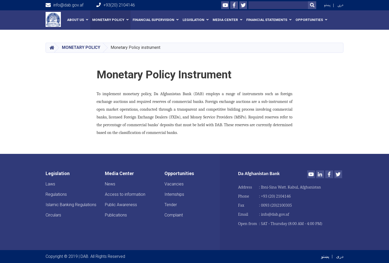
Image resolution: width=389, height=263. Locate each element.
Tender (170, 204)
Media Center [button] (225, 20)
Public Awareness (121, 204)
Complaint (173, 215)
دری (340, 5)
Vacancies (174, 184)
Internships (174, 194)
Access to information (125, 194)
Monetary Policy (81, 47)
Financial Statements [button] (266, 20)
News (110, 184)
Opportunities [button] (309, 20)
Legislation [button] (193, 20)
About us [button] (75, 20)
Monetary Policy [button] (108, 20)
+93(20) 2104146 (115, 5)
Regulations (56, 194)
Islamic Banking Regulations (71, 204)
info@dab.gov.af (64, 5)
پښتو (327, 5)
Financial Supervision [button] (153, 20)
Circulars (53, 215)
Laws (50, 184)
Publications (116, 215)
